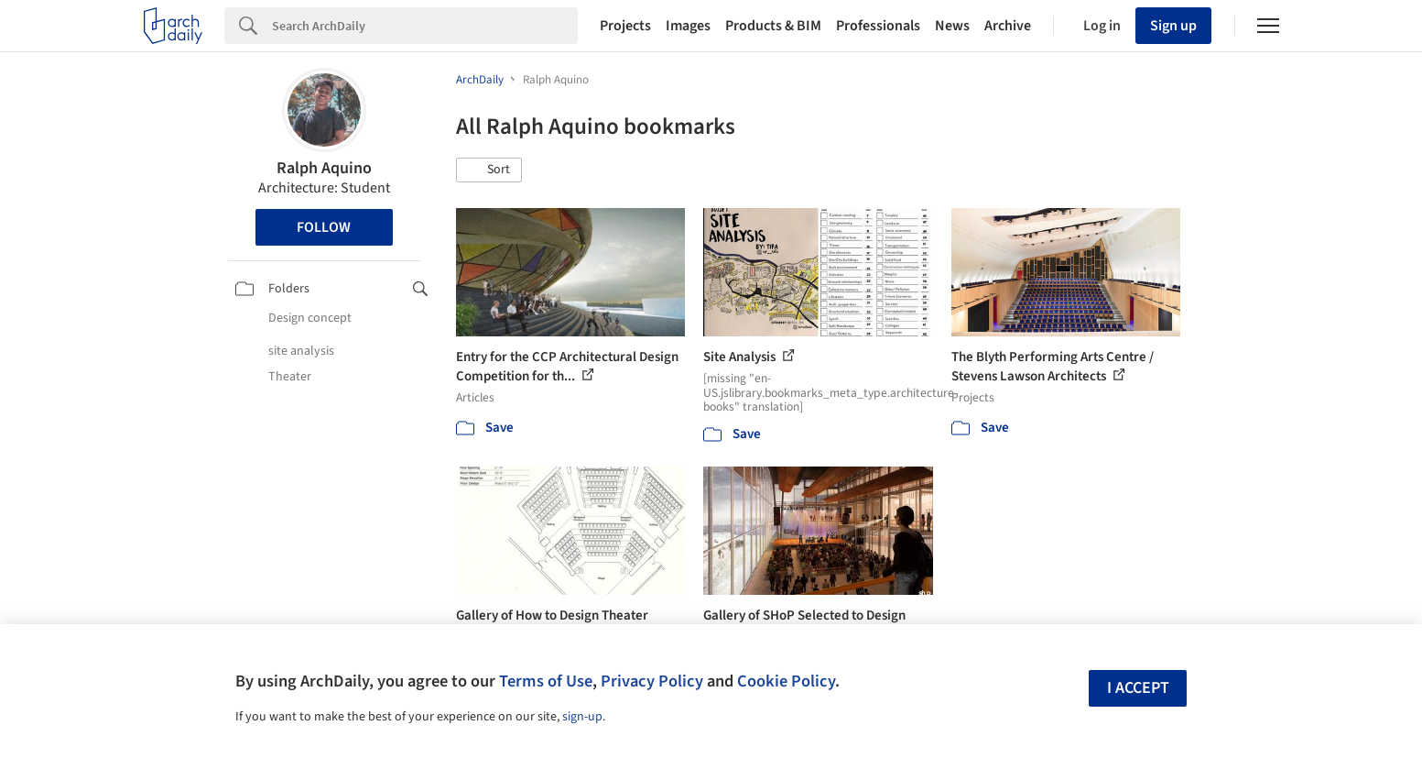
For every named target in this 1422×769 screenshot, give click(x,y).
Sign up (1173, 26)
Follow (324, 227)
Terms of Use (545, 681)
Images (688, 25)
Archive (1007, 25)
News (952, 25)
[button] (489, 170)
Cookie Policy (786, 681)
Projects (625, 25)
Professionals (878, 25)
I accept (1138, 687)
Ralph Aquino (324, 168)
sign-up (582, 717)
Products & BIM (773, 25)
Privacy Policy (652, 681)
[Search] (425, 25)
